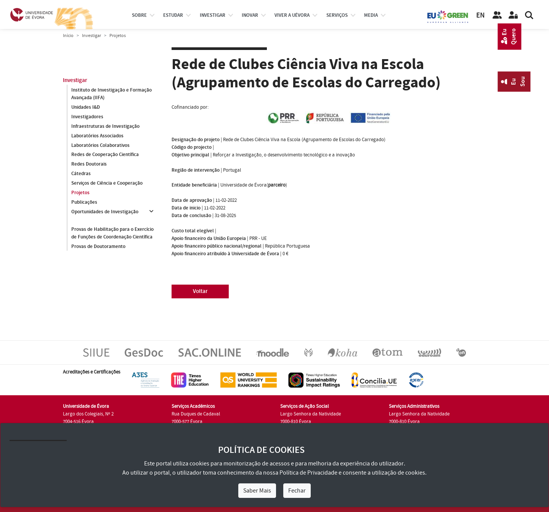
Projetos (80, 193)
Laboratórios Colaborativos (100, 145)
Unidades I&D (85, 107)
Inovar (250, 15)
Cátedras (81, 174)
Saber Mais (257, 490)
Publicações (84, 202)
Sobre (139, 15)
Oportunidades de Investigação (104, 212)
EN (480, 15)
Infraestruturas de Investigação (105, 126)
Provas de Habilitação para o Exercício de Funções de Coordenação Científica (112, 233)
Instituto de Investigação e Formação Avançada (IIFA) (111, 94)
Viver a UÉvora (292, 15)
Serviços (337, 15)
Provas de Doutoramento (98, 246)
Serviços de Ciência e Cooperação (107, 183)
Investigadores (87, 116)
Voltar (200, 291)
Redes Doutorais (89, 164)
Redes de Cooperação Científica (105, 154)
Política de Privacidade (308, 473)
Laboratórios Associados (97, 135)
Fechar (297, 490)
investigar (212, 15)
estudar (173, 15)
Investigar (91, 36)
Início (68, 36)
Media (371, 15)
